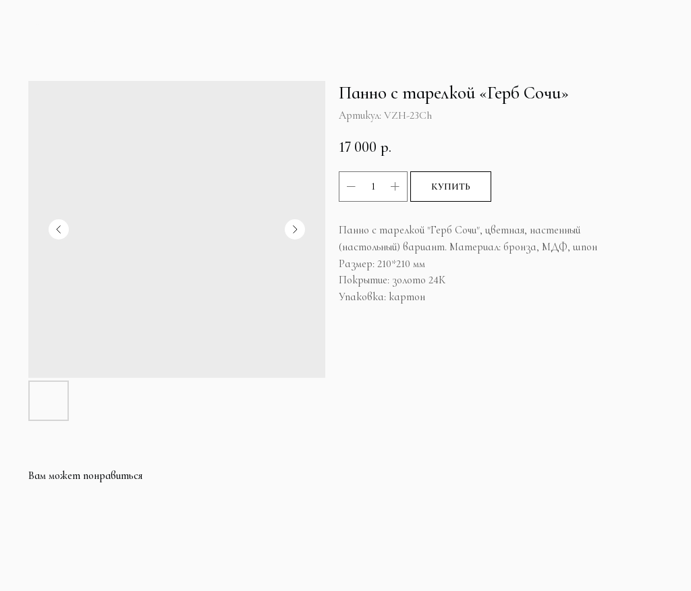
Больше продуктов (70, 21)
